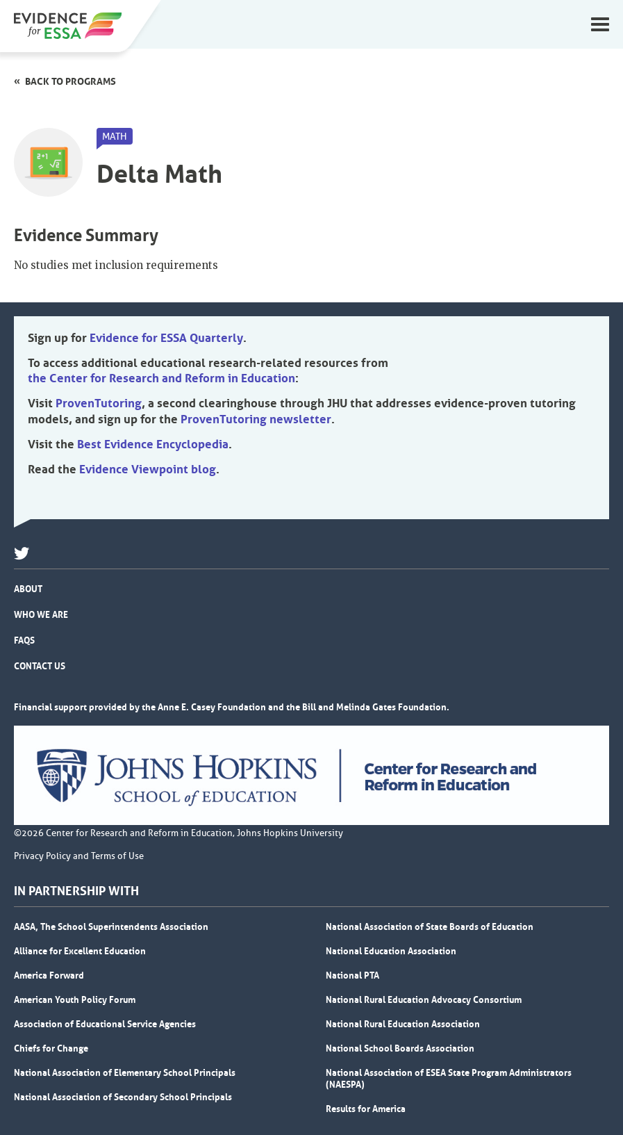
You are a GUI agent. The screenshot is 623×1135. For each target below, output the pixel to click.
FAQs (24, 640)
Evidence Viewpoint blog (147, 469)
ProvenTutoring (99, 403)
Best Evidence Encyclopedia (153, 444)
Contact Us (39, 665)
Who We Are (41, 614)
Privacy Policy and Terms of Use (79, 856)
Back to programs (70, 81)
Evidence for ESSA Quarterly (166, 337)
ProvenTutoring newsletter (256, 419)
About (28, 588)
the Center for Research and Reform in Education (161, 378)
